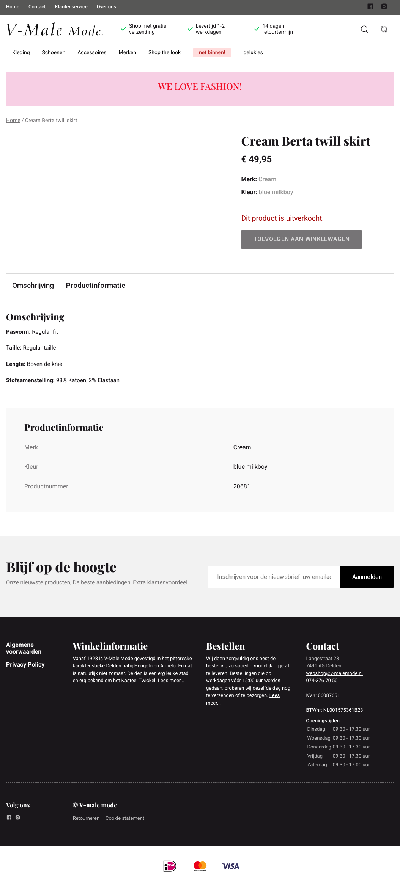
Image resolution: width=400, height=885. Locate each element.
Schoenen (54, 53)
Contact (37, 7)
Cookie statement (125, 821)
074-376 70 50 (322, 683)
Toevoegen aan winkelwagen (302, 239)
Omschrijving (33, 285)
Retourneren (86, 821)
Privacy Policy (25, 666)
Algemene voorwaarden (23, 650)
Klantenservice (71, 7)
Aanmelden (367, 579)
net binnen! (212, 53)
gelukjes (253, 53)
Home (12, 7)
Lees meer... (171, 683)
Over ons (106, 7)
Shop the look (164, 53)
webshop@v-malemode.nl (334, 675)
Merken (128, 53)
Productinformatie (97, 285)
